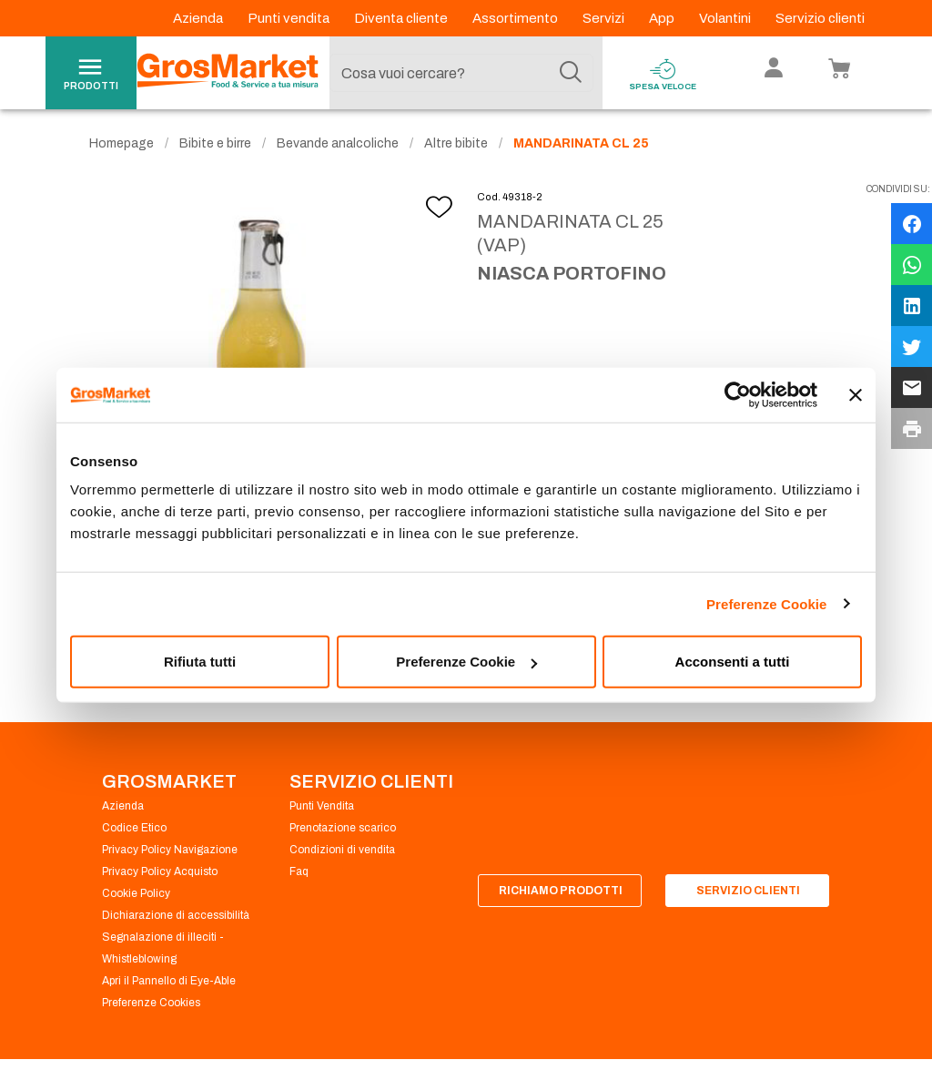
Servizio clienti (820, 18)
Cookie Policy (136, 896)
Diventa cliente (402, 18)
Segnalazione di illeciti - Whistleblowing (163, 950)
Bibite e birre (215, 146)
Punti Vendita (321, 808)
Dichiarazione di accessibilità (175, 918)
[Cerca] (571, 73)
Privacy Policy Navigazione (170, 852)
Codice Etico (134, 830)
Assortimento (516, 18)
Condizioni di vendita (342, 852)
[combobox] (461, 73)
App (663, 18)
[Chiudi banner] (855, 394)
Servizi (604, 18)
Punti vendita (290, 18)
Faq (299, 874)
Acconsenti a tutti (732, 661)
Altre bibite (456, 146)
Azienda (199, 18)
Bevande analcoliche (338, 146)
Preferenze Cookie (766, 603)
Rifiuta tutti (200, 661)
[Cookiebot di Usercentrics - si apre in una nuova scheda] (737, 394)
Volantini (726, 18)
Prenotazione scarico (342, 830)
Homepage (121, 146)
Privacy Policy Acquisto (160, 874)
